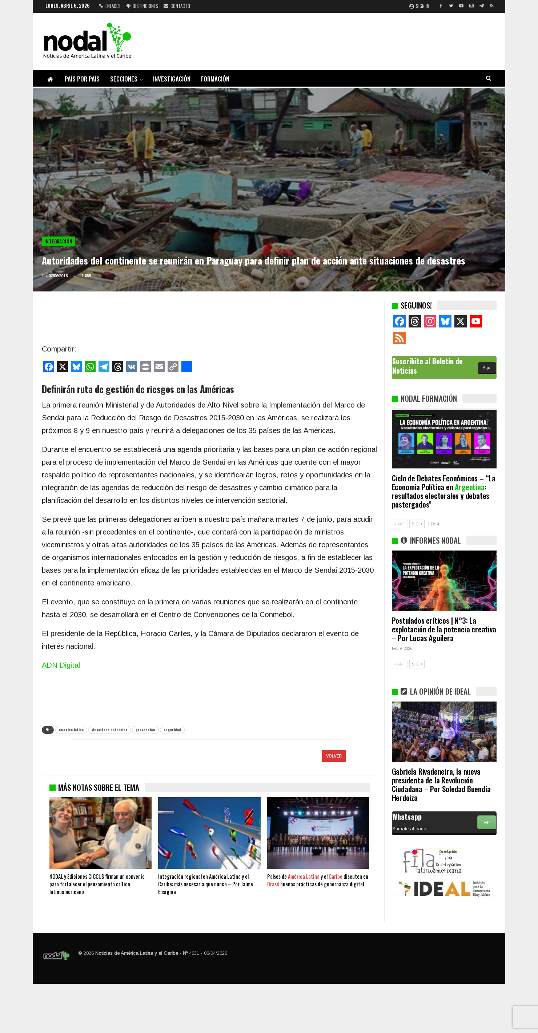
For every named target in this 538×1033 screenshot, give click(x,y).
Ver (486, 822)
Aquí (487, 367)
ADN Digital (61, 665)
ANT (399, 524)
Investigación (171, 78)
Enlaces (110, 5)
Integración (58, 241)
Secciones (123, 78)
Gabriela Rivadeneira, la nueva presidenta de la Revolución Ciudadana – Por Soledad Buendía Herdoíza (441, 784)
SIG (417, 524)
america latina (71, 729)
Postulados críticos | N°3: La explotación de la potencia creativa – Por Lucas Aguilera (444, 629)
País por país (82, 78)
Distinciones (142, 5)
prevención (145, 729)
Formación (215, 78)
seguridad (172, 729)
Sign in (419, 5)
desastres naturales (109, 729)
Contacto (177, 5)
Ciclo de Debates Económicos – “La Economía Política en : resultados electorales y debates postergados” (443, 491)
